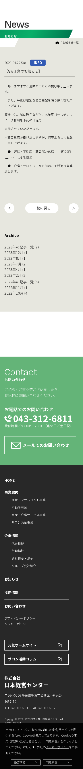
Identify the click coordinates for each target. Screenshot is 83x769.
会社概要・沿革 (22, 558)
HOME (57, 42)
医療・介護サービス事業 (29, 515)
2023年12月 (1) (16, 252)
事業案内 (11, 492)
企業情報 (11, 535)
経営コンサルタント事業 (29, 500)
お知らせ (11, 579)
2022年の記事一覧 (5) (21, 281)
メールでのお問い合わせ (46, 445)
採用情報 (11, 592)
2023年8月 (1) (15, 258)
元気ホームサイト (22, 645)
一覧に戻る (42, 208)
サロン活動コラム (22, 659)
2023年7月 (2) (15, 264)
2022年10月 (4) (16, 293)
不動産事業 (19, 507)
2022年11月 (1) (16, 287)
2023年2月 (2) (15, 275)
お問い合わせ (15, 606)
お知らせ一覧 (71, 42)
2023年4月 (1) (15, 269)
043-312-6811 (43, 418)
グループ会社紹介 (24, 566)
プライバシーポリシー (19, 618)
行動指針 (18, 551)
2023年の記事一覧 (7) (21, 247)
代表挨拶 (18, 543)
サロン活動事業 (22, 522)
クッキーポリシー (57, 747)
